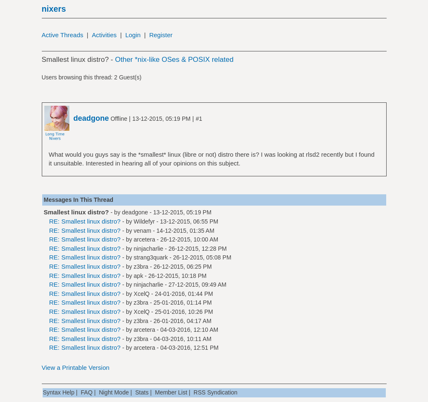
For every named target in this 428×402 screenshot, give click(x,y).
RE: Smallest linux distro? (85, 221)
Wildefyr (144, 221)
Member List (171, 392)
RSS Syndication (215, 392)
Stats (142, 392)
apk (138, 275)
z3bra (141, 266)
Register (161, 34)
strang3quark (151, 257)
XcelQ (142, 293)
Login (133, 34)
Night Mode (114, 392)
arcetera (144, 239)
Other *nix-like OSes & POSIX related (174, 60)
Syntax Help (58, 392)
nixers (54, 8)
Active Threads (63, 34)
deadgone (135, 212)
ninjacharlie (148, 248)
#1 (199, 118)
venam (142, 230)
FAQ (86, 392)
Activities (104, 34)
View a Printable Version (76, 367)
